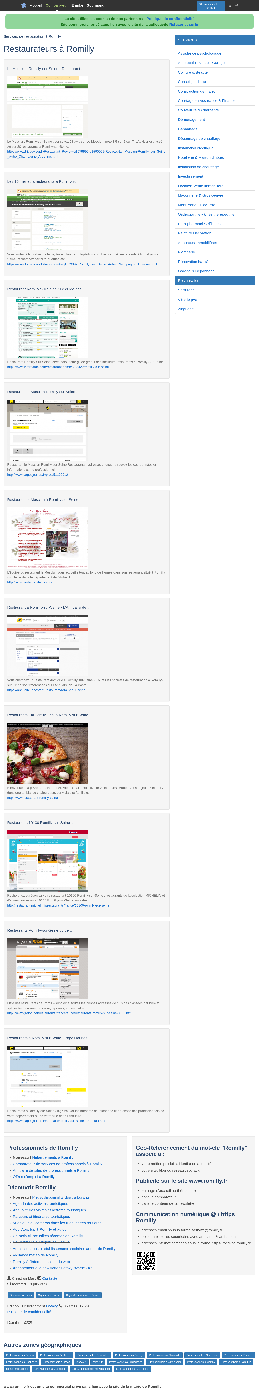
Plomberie (186, 252)
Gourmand (95, 5)
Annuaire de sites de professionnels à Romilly (51, 1170)
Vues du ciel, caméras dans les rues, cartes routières (57, 1223)
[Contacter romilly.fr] (236, 5)
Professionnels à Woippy (201, 1362)
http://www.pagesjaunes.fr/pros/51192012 (37, 475)
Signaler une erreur (49, 1295)
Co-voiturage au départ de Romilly (41, 1242)
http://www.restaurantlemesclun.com (33, 582)
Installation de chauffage (198, 167)
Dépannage (187, 129)
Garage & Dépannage (196, 271)
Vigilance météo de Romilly (35, 1255)
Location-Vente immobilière (200, 186)
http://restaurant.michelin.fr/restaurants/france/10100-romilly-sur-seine (58, 905)
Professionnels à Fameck (238, 1355)
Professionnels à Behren (20, 1355)
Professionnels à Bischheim (55, 1355)
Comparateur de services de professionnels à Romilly (57, 1164)
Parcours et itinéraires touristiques (41, 1216)
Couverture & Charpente (198, 110)
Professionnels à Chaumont (202, 1355)
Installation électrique (195, 148)
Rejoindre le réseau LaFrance (82, 1295)
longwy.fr (81, 1362)
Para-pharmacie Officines (199, 224)
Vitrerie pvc (187, 299)
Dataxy (52, 1306)
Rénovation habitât (193, 262)
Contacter (50, 1278)
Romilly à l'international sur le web (41, 1262)
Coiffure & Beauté (193, 72)
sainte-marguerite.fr (17, 1368)
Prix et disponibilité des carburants (61, 1197)
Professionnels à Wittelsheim (165, 1362)
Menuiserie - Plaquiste (196, 205)
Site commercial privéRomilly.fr (211, 6)
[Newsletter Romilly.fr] (229, 5)
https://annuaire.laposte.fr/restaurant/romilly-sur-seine (46, 690)
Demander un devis (21, 1295)
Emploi (77, 5)
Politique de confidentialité (171, 19)
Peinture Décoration (194, 233)
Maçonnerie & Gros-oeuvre (200, 195)
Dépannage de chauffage (199, 138)
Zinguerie (186, 309)
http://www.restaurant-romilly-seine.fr (34, 798)
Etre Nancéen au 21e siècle (50, 1368)
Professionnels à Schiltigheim (125, 1362)
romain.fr (98, 1362)
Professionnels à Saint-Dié (236, 1362)
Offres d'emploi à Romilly (34, 1177)
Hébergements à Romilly (53, 1157)
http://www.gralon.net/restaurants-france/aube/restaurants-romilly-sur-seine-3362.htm (69, 1013)
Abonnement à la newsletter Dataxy (52, 1268)
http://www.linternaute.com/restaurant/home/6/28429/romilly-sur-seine (58, 367)
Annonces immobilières (197, 243)
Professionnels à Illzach (57, 1362)
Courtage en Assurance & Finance (206, 100)
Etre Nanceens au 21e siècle (132, 1368)
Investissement (190, 176)
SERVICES (187, 40)
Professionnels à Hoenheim (21, 1362)
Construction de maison (198, 91)
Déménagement (191, 119)
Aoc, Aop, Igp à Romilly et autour (40, 1229)
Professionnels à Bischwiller (93, 1355)
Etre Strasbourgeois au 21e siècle (91, 1368)
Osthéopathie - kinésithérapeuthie (206, 214)
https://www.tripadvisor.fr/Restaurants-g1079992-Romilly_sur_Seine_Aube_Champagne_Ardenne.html (82, 264)
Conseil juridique (192, 82)
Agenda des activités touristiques (40, 1203)
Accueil (36, 5)
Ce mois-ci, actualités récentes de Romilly (48, 1236)
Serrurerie (186, 290)
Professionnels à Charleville (164, 1355)
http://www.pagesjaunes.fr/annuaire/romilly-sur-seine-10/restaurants (56, 1121)
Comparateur (57, 5)
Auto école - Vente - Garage (201, 63)
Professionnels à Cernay (129, 1355)
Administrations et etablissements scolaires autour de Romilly (64, 1249)
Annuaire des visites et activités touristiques (49, 1210)
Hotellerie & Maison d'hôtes (201, 157)
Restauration (188, 280)
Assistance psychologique (199, 53)
